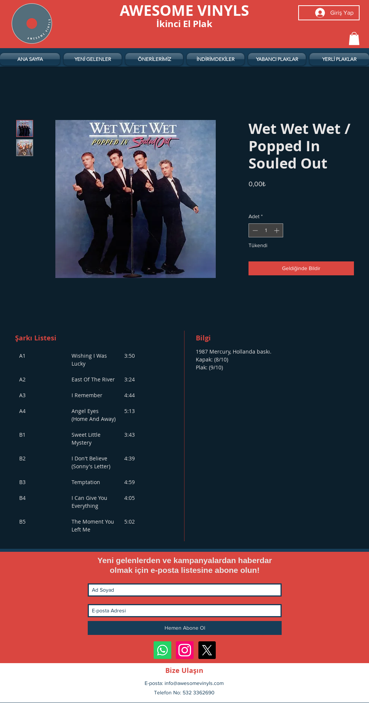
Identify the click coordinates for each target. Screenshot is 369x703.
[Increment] (277, 230)
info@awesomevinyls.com (194, 683)
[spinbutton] (266, 230)
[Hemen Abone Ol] (185, 628)
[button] (354, 38)
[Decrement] (254, 230)
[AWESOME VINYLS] (184, 10)
